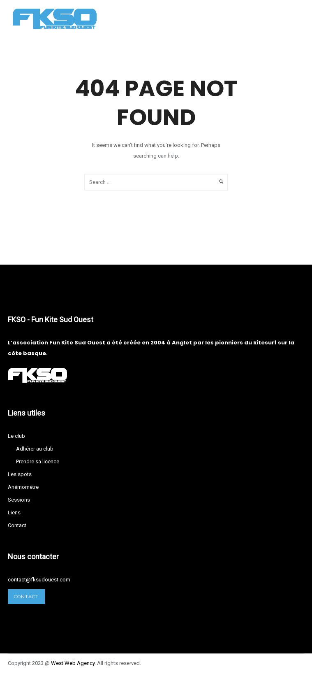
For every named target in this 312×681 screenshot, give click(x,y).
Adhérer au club (34, 449)
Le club (16, 436)
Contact (17, 525)
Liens (14, 512)
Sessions (19, 500)
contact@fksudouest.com (39, 579)
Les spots (20, 474)
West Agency (73, 663)
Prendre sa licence (37, 461)
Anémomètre (23, 487)
